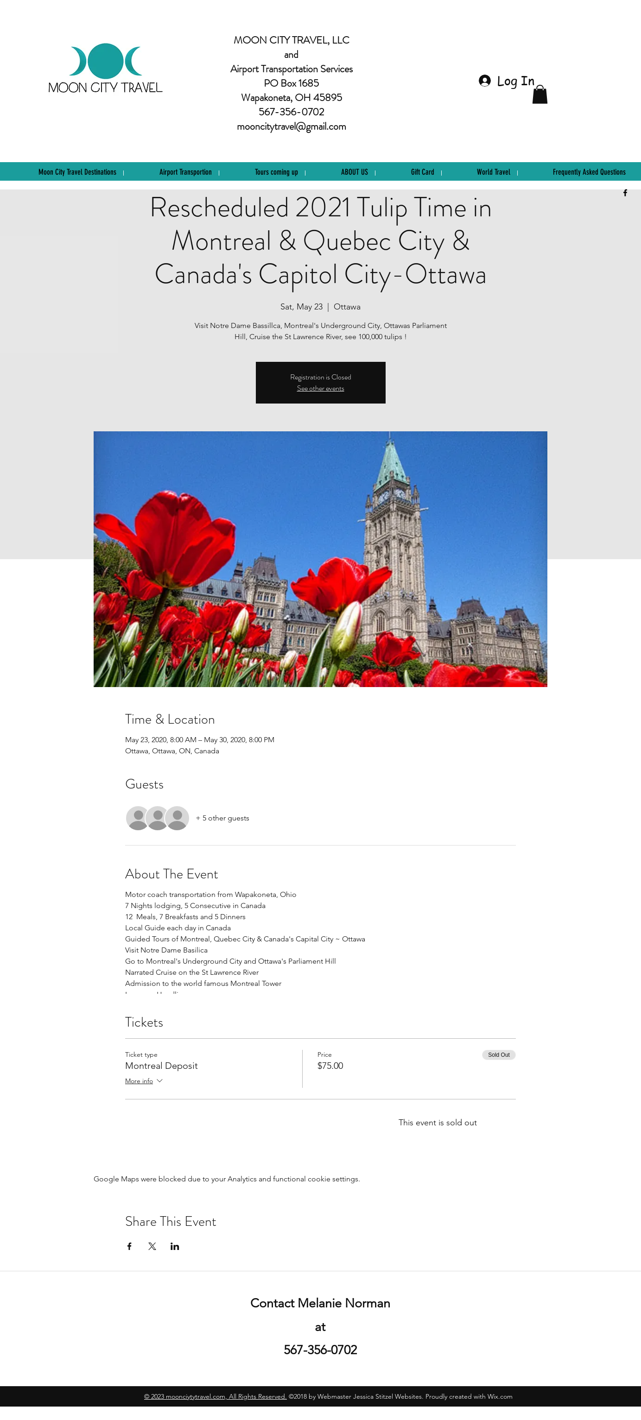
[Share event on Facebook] (129, 1246)
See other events (320, 388)
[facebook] (625, 192)
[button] (540, 94)
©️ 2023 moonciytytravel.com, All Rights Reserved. (215, 1396)
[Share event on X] (152, 1246)
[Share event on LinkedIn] (175, 1246)
